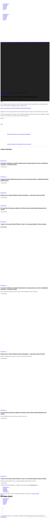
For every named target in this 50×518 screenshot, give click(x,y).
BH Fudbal (5, 490)
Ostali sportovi (6, 491)
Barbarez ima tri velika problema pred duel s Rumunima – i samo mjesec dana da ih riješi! (23, 195)
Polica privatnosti (35, 493)
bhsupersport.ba (4, 516)
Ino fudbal (5, 489)
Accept (2, 494)
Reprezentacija (8, 92)
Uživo (4, 504)
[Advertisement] (24, 33)
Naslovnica (3, 92)
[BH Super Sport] (6, 1)
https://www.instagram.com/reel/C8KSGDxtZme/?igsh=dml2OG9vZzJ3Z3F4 (16, 108)
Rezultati (5, 503)
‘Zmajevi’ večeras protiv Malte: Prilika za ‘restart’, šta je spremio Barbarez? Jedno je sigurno (23, 224)
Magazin (5, 488)
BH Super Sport (6, 12)
